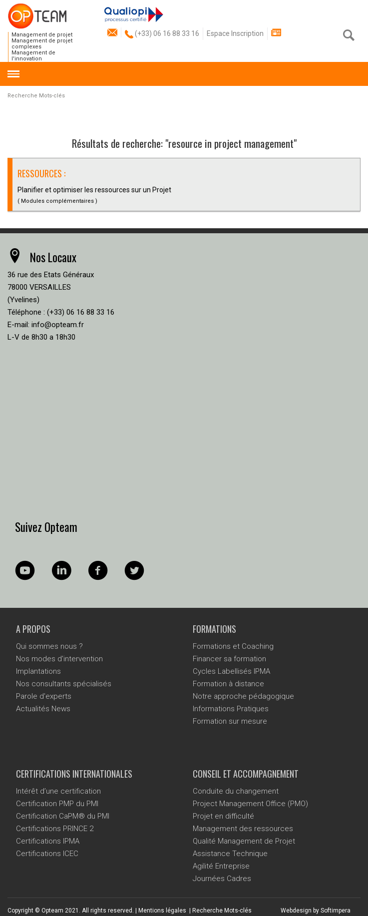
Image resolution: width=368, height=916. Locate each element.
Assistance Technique (230, 853)
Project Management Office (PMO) (250, 803)
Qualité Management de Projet (244, 841)
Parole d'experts (43, 696)
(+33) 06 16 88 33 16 (162, 33)
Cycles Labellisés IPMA (231, 671)
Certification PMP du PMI (57, 803)
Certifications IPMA (47, 841)
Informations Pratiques (231, 708)
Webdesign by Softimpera (316, 910)
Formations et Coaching (233, 646)
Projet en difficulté (223, 816)
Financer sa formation (229, 658)
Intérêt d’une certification (58, 791)
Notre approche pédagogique (243, 696)
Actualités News (43, 708)
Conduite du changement (236, 791)
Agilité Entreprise (221, 866)
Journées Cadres (222, 878)
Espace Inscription (235, 33)
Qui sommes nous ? (49, 646)
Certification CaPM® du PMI (62, 816)
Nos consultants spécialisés (63, 683)
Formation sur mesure (230, 721)
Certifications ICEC (47, 853)
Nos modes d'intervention (59, 658)
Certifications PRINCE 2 (54, 828)
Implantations (38, 671)
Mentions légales (162, 910)
